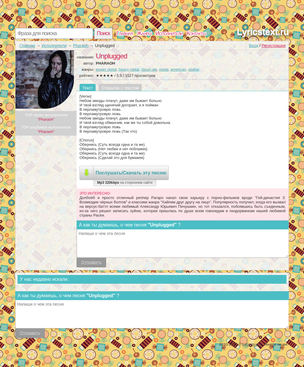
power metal (106, 69)
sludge (193, 69)
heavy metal (129, 69)
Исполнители (169, 33)
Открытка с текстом (120, 88)
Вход (253, 45)
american (178, 69)
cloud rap (149, 69)
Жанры (144, 33)
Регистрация (274, 45)
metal (163, 69)
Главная (124, 33)
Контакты (196, 33)
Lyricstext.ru (263, 31)
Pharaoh (81, 45)
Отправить (91, 262)
